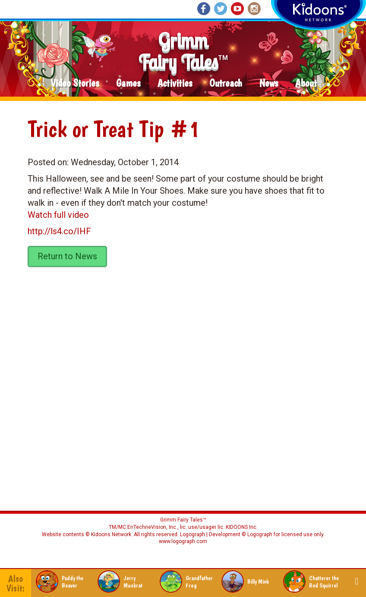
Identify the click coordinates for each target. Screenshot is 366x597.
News (268, 83)
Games (128, 83)
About (306, 83)
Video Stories (74, 83)
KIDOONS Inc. (242, 527)
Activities (175, 83)
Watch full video (58, 215)
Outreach (225, 83)
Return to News (67, 256)
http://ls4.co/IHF (59, 231)
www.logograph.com (183, 541)
